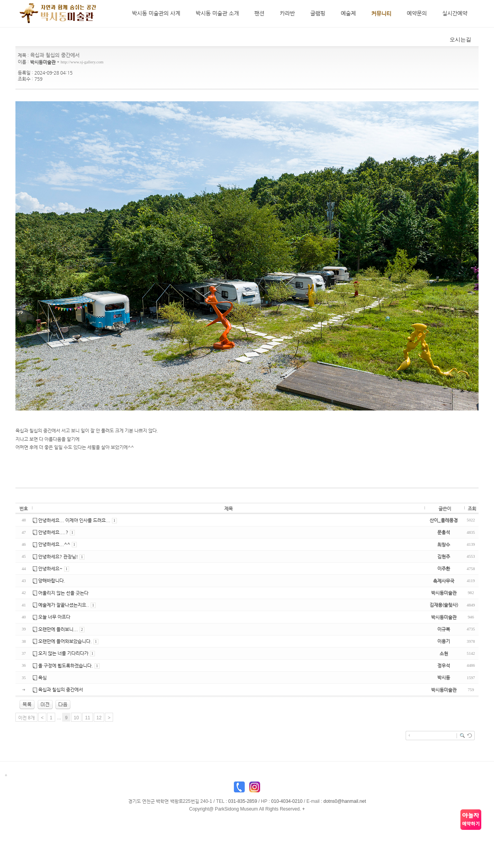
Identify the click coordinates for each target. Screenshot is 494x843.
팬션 (259, 13)
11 (87, 718)
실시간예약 (454, 13)
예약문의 (417, 13)
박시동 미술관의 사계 (156, 13)
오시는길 (459, 40)
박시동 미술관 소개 (217, 13)
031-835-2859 (242, 801)
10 (76, 718)
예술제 (348, 13)
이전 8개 (26, 718)
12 (99, 718)
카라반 (287, 13)
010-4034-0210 (287, 801)
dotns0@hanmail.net (344, 801)
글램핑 (317, 13)
